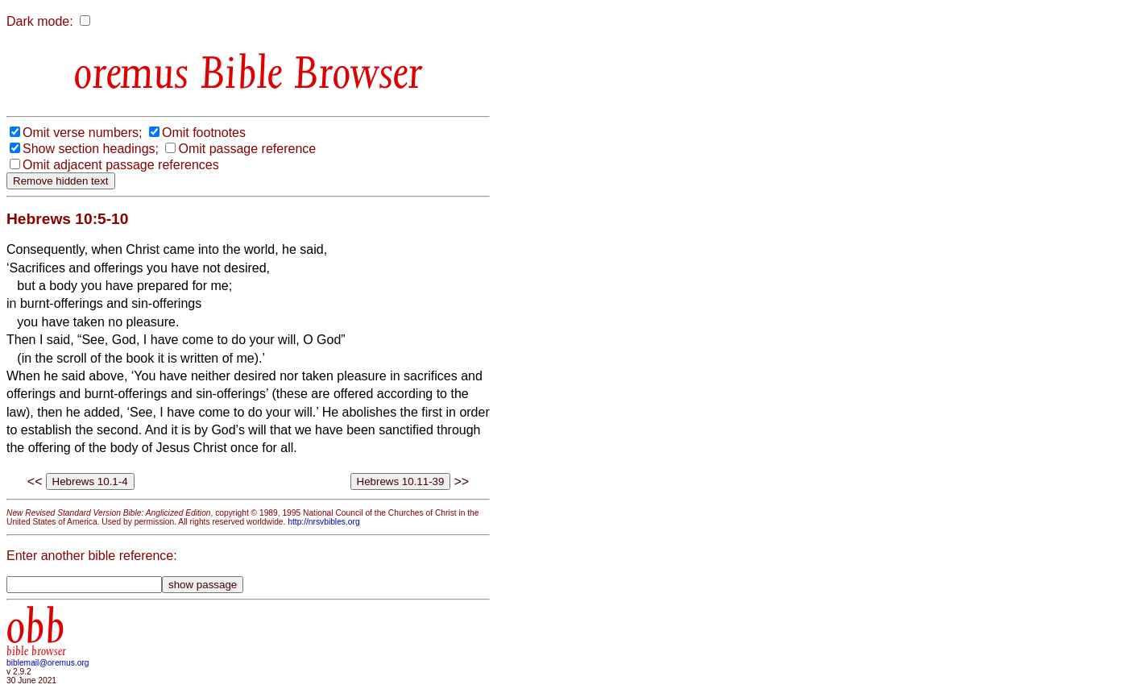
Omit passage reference (247, 149)
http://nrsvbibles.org (323, 521)
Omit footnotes (204, 132)
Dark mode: (39, 21)
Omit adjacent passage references (121, 165)
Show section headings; (91, 149)
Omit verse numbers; (82, 132)
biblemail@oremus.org (47, 662)
